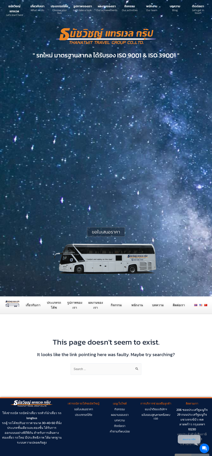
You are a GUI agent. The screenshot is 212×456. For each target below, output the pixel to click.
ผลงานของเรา (107, 6)
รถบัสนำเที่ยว (28, 413)
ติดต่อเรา (198, 6)
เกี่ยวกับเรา (37, 6)
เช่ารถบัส (12, 413)
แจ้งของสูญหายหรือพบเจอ (156, 416)
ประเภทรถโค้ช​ (83, 414)
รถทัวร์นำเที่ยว (47, 413)
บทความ (175, 6)
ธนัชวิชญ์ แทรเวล (14, 8)
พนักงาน (151, 6)
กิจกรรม (129, 6)
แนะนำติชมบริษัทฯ (156, 409)
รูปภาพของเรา (82, 6)
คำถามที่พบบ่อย (120, 431)
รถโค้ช (13, 423)
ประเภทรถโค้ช (59, 6)
